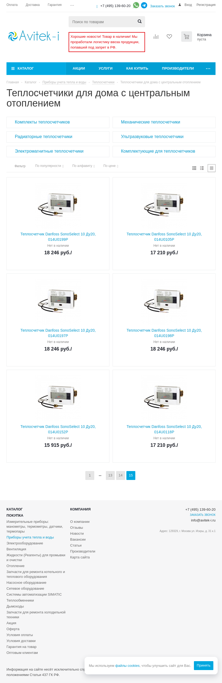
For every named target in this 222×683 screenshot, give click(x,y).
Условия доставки (21, 641)
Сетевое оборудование (25, 588)
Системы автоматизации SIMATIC (34, 594)
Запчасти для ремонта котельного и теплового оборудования (35, 574)
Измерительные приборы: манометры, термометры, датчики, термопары (34, 526)
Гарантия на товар (21, 647)
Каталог (26, 68)
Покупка (14, 515)
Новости (77, 533)
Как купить (137, 68)
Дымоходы (15, 606)
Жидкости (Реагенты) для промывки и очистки (35, 557)
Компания (80, 509)
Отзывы (76, 528)
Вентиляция (16, 549)
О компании (80, 522)
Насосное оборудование (26, 583)
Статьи (76, 545)
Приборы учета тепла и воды (30, 537)
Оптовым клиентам (22, 653)
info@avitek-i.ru (203, 520)
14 (120, 475)
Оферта (12, 629)
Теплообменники (20, 600)
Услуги (106, 68)
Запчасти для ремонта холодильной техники (36, 614)
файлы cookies (127, 666)
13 (110, 475)
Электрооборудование (24, 543)
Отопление (15, 566)
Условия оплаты (19, 635)
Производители (178, 68)
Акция (11, 623)
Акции (79, 68)
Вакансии (78, 539)
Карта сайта (80, 557)
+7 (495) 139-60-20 (115, 6)
